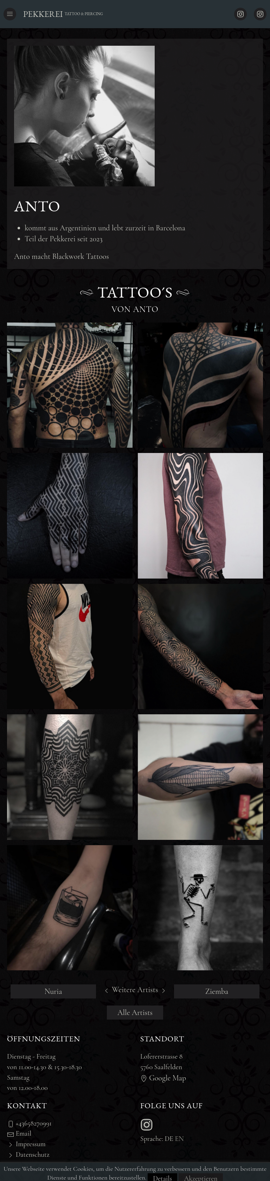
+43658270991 (29, 1123)
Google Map (163, 1078)
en (179, 1139)
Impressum (26, 1144)
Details (162, 1174)
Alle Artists (135, 1012)
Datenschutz (28, 1154)
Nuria (53, 991)
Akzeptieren (200, 1174)
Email (19, 1133)
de (169, 1139)
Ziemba (216, 991)
